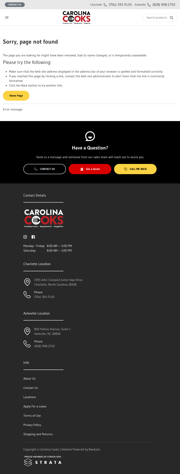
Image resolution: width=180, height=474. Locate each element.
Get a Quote (90, 169)
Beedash (94, 449)
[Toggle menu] (7, 17)
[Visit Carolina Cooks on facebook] (33, 236)
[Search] (159, 17)
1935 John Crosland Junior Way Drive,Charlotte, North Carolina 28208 (58, 282)
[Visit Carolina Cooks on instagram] (25, 236)
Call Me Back (135, 169)
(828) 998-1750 (155, 4)
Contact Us (14, 4)
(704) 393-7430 (111, 4)
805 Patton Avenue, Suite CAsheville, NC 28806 (52, 331)
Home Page (16, 95)
